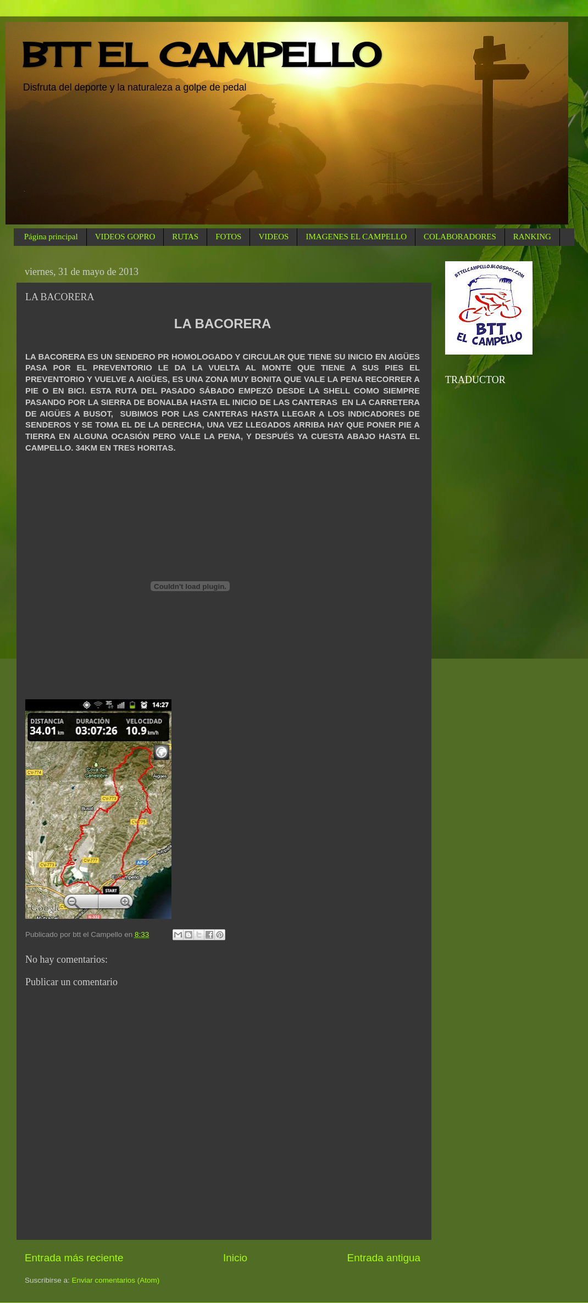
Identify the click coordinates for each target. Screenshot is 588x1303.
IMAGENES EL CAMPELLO (356, 236)
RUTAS (185, 236)
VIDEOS (273, 236)
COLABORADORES (460, 236)
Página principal (51, 236)
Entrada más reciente (74, 1257)
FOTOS (228, 236)
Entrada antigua (383, 1257)
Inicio (235, 1257)
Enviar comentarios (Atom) (116, 1280)
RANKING (532, 236)
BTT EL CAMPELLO (201, 55)
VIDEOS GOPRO (125, 236)
